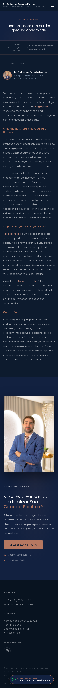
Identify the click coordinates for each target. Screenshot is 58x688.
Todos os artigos (15, 63)
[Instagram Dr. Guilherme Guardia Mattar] (7, 650)
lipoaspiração (13, 233)
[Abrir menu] (52, 5)
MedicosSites (9, 683)
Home (6, 47)
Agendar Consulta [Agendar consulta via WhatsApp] (23, 545)
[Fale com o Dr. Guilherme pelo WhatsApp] (32, 679)
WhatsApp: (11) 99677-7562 (18, 604)
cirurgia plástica (42, 106)
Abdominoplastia (27, 281)
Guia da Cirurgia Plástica (16, 47)
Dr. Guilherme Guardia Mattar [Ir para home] (23, 5)
